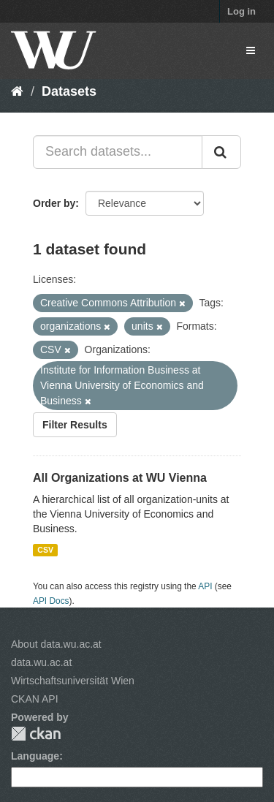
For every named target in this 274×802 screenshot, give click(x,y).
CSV (45, 549)
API (205, 586)
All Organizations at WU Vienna (120, 478)
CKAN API (34, 699)
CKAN (36, 733)
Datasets (69, 91)
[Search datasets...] (117, 152)
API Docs (51, 601)
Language (35, 756)
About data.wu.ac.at (56, 644)
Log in (241, 11)
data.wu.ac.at (41, 662)
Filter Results (74, 425)
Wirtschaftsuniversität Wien (72, 680)
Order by (54, 203)
